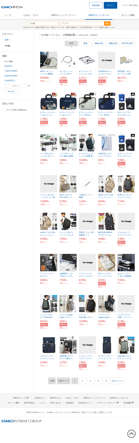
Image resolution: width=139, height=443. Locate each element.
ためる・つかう (31, 15)
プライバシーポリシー (108, 403)
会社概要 (128, 403)
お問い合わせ (55, 403)
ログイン (110, 5)
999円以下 (8, 66)
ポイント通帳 (128, 15)
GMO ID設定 (133, 5)
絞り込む (11, 91)
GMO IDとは (55, 398)
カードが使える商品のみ (15, 110)
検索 (107, 23)
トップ (7, 15)
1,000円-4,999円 (10, 71)
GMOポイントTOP (21, 398)
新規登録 (96, 5)
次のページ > (117, 381)
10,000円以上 (9, 80)
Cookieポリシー (85, 403)
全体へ (7, 40)
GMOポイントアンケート (63, 15)
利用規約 (70, 403)
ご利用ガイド (39, 398)
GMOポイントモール (98, 15)
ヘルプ (123, 5)
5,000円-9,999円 (10, 76)
